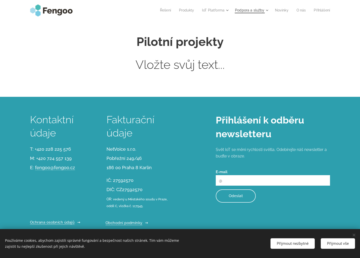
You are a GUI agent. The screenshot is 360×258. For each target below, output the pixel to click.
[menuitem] (158, 10)
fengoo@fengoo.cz (55, 167)
